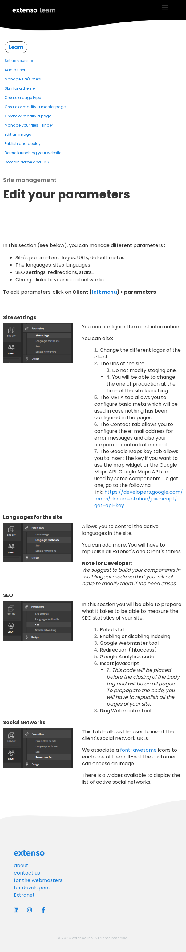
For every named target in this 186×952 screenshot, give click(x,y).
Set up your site (19, 60)
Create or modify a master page (35, 106)
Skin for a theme (20, 88)
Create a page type (23, 97)
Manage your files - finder (29, 125)
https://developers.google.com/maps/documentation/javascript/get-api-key (138, 498)
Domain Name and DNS (27, 162)
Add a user (15, 69)
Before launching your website (33, 152)
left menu (104, 292)
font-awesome (138, 750)
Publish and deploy (23, 143)
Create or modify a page (28, 116)
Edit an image (18, 134)
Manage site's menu (24, 79)
